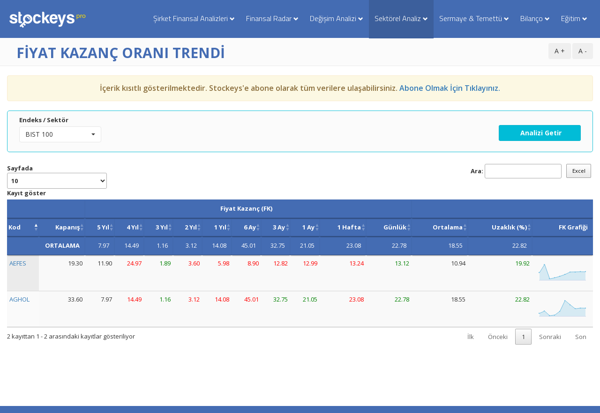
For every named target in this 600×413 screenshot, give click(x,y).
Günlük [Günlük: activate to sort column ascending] (394, 227)
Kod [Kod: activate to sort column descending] (14, 227)
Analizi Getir (540, 132)
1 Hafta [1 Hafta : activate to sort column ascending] (349, 227)
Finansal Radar (272, 18)
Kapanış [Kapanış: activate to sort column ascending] (67, 227)
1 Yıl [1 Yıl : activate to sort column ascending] (220, 227)
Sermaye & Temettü (474, 18)
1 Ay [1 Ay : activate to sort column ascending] (308, 227)
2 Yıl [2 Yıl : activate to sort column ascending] (191, 227)
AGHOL (19, 299)
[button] (60, 134)
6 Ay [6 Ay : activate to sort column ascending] (250, 227)
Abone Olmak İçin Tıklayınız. (449, 88)
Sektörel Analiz (401, 18)
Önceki (498, 336)
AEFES (17, 263)
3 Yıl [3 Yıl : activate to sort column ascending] (162, 227)
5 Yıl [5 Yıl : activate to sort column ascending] (103, 227)
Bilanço (535, 18)
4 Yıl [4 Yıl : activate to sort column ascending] (133, 227)
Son (580, 336)
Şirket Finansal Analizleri (194, 18)
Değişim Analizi (336, 18)
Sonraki (550, 336)
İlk (470, 336)
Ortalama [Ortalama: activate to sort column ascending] (448, 227)
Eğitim (574, 18)
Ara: (516, 171)
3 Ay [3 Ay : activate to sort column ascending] (279, 227)
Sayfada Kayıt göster (57, 180)
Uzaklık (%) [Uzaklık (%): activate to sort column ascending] (509, 227)
